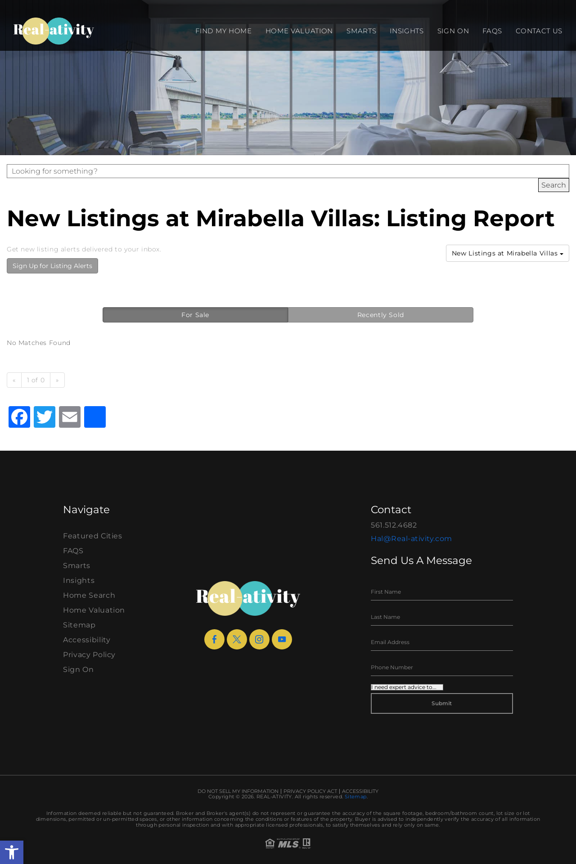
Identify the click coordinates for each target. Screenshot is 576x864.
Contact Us (539, 31)
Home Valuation (299, 31)
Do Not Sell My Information (238, 791)
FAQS (492, 31)
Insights (406, 31)
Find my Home (223, 31)
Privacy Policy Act (310, 791)
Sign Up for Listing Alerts (52, 266)
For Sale (195, 315)
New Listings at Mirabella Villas (507, 253)
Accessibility (86, 640)
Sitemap (79, 625)
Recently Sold (380, 315)
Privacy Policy (89, 654)
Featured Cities (92, 536)
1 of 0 (36, 380)
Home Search (89, 595)
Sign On (453, 31)
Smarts (361, 31)
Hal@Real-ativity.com (411, 538)
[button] (11, 852)
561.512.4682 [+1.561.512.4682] (394, 525)
